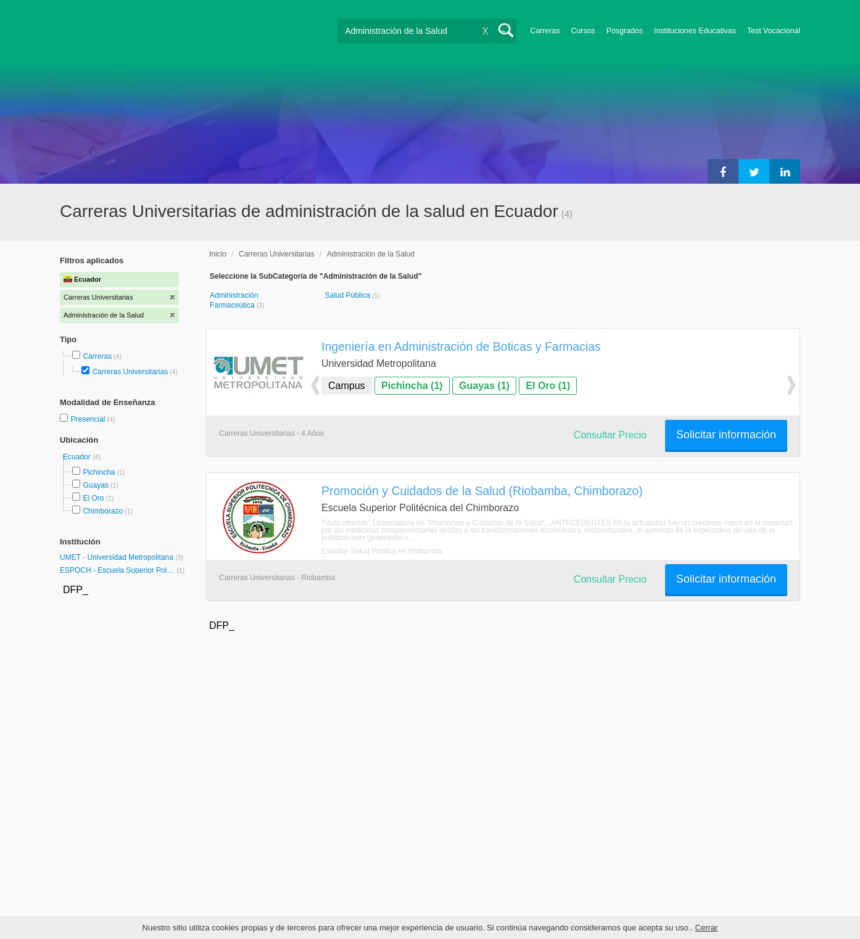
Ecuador (78, 457)
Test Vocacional (773, 31)
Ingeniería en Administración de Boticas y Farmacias (461, 346)
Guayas (95, 485)
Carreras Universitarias (130, 371)
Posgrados (624, 31)
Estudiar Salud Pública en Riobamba (381, 551)
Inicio (217, 254)
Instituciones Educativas (695, 31)
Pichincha (99, 472)
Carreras (545, 31)
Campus (346, 385)
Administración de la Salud (371, 254)
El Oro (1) (548, 385)
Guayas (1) (484, 385)
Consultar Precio (610, 435)
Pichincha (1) (412, 385)
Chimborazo (103, 511)
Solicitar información (726, 434)
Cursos (583, 31)
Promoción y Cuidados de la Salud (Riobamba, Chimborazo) (482, 491)
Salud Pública (348, 295)
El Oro (93, 498)
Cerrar (706, 927)
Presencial (88, 419)
